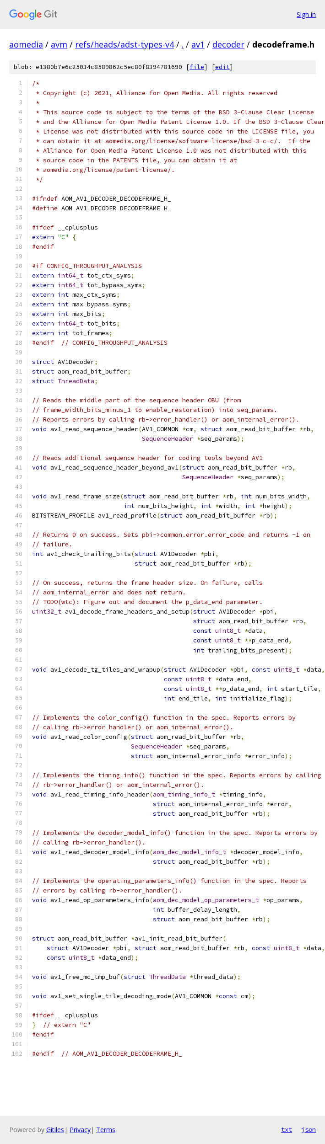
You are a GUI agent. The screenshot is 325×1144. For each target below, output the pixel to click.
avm (59, 44)
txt (286, 1129)
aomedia (26, 44)
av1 (198, 44)
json (308, 1129)
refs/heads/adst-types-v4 (124, 44)
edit (222, 67)
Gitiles (55, 1129)
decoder (228, 44)
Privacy (80, 1129)
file (197, 67)
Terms (105, 1129)
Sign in (306, 14)
